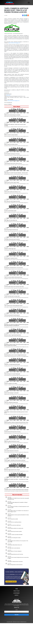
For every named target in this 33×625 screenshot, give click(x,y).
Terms (16, 590)
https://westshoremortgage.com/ (14, 100)
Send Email (8, 95)
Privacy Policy (16, 592)
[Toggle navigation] (28, 2)
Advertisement (16, 594)
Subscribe (16, 616)
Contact (16, 597)
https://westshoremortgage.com (15, 42)
